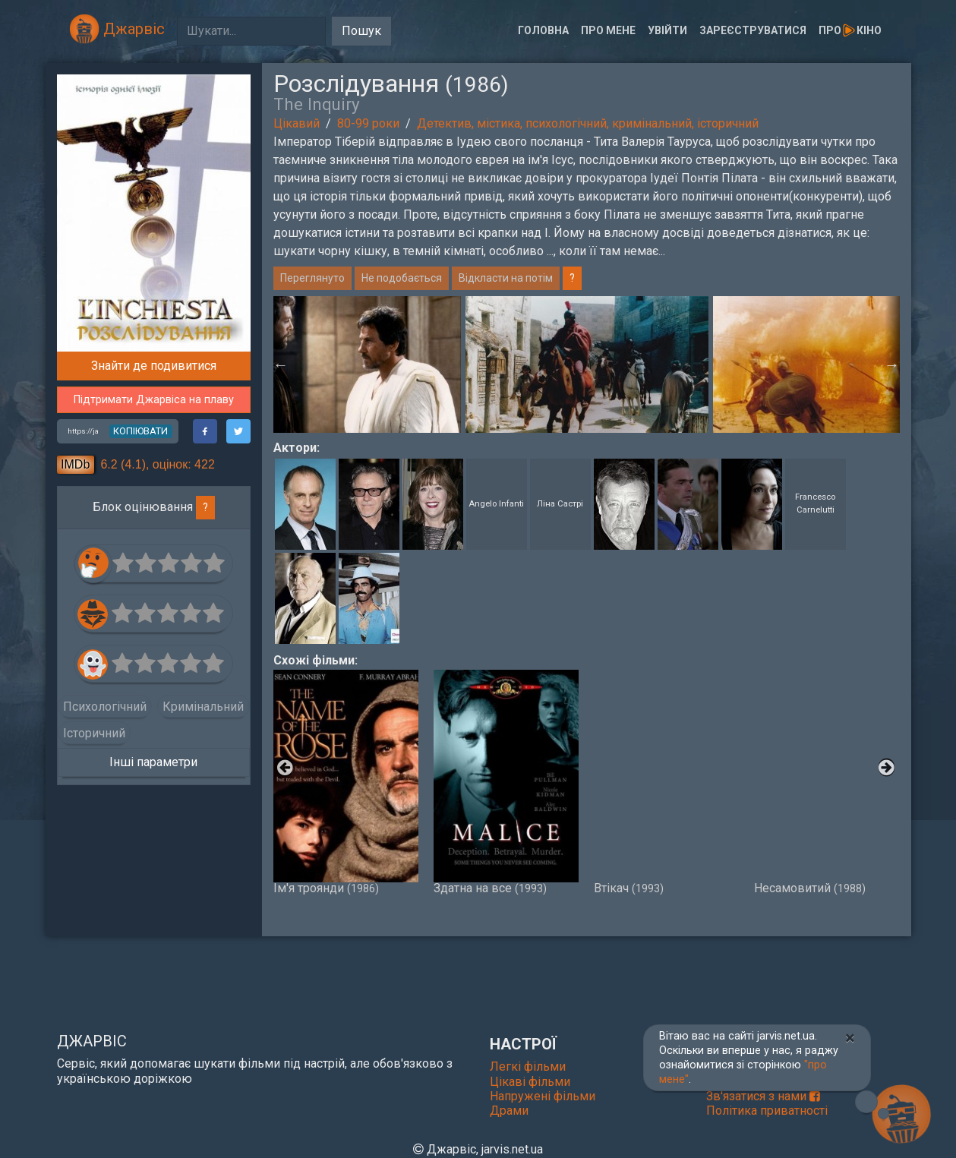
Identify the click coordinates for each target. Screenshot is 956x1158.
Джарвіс (117, 29)
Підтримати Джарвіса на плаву (154, 399)
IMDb (75, 464)
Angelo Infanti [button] (496, 504)
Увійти (667, 30)
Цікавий (296, 123)
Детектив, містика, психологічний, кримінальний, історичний (588, 123)
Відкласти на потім (506, 278)
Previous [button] (281, 364)
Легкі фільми (528, 1066)
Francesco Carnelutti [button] (815, 503)
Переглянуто (312, 278)
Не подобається (401, 278)
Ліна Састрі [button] (560, 504)
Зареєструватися (752, 30)
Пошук (361, 31)
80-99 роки (368, 123)
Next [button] (892, 364)
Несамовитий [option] (826, 782)
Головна (543, 30)
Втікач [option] (666, 782)
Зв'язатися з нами (763, 1096)
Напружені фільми (542, 1096)
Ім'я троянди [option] (345, 782)
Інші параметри (153, 762)
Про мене (608, 30)
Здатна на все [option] (506, 782)
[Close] (850, 1038)
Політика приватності (767, 1110)
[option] (586, 364)
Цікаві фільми (530, 1081)
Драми (509, 1110)
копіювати (140, 431)
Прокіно (850, 30)
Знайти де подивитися (153, 365)
